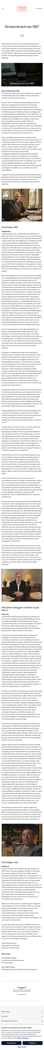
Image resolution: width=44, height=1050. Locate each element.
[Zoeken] (35, 8)
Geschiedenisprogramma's (9, 1021)
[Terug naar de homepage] (22, 8)
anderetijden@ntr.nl (22, 994)
